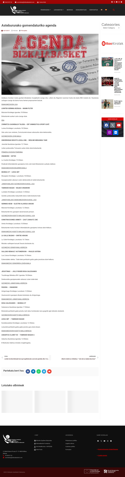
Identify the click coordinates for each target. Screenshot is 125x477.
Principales (24, 30)
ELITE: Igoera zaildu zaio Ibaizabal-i (118, 102)
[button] (28, 371)
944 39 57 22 (8, 2)
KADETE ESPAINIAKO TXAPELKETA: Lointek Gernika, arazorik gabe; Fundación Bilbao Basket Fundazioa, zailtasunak (118, 85)
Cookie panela (102, 455)
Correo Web (42, 2)
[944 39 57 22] (3, 2)
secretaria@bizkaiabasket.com (25, 2)
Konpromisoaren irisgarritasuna (108, 449)
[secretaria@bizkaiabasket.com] (15, 2)
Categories (111, 24)
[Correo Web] (38, 2)
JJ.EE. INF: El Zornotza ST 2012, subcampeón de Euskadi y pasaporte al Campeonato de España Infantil (118, 64)
